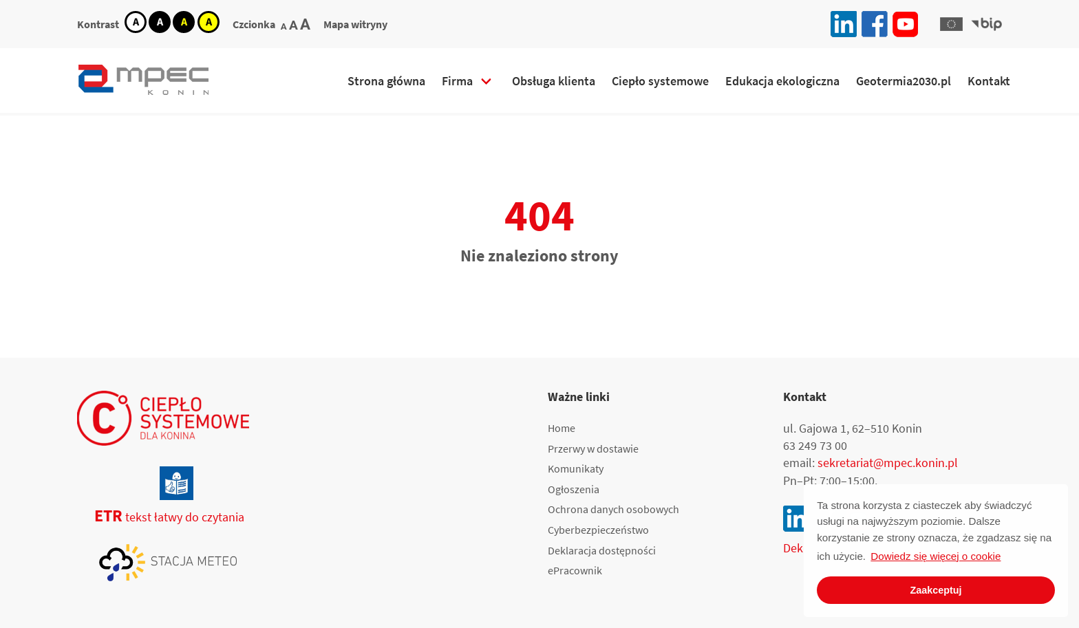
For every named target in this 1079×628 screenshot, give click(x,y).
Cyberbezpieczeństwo (598, 530)
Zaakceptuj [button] (935, 590)
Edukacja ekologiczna (782, 81)
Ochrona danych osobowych (613, 509)
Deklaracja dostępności (602, 550)
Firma (457, 81)
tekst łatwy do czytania (160, 517)
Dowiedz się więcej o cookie (935, 556)
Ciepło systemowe (660, 81)
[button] (951, 24)
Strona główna (386, 81)
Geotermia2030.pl (903, 81)
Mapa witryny (355, 24)
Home (561, 428)
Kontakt (989, 81)
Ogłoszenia (573, 489)
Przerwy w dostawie (593, 448)
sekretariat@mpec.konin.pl (888, 462)
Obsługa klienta (553, 81)
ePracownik (575, 570)
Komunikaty (575, 468)
